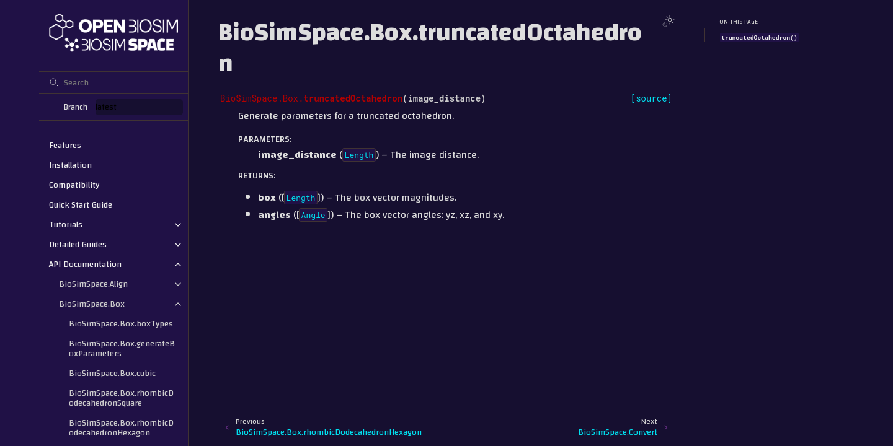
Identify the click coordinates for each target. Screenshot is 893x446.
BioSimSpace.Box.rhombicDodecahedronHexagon (121, 428)
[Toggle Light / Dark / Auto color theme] (668, 21)
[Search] (113, 82)
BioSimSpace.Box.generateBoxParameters (122, 349)
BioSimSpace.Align (93, 284)
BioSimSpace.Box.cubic (112, 373)
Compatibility (74, 185)
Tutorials (65, 225)
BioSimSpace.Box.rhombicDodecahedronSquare (121, 398)
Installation (70, 165)
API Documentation (85, 264)
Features (65, 146)
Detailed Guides (78, 245)
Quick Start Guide (80, 205)
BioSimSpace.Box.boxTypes (121, 324)
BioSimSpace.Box (92, 304)
